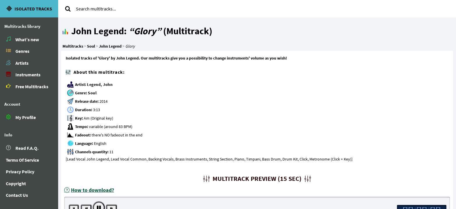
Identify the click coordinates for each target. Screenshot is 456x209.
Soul (92, 93)
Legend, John (100, 84)
